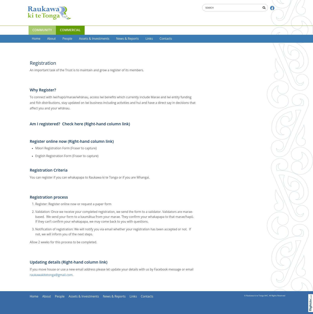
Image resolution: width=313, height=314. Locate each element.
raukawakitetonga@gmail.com (51, 275)
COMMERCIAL (70, 30)
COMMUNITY (42, 30)
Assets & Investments (94, 39)
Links (149, 39)
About (51, 39)
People (67, 39)
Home (36, 39)
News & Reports (127, 39)
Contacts (166, 39)
